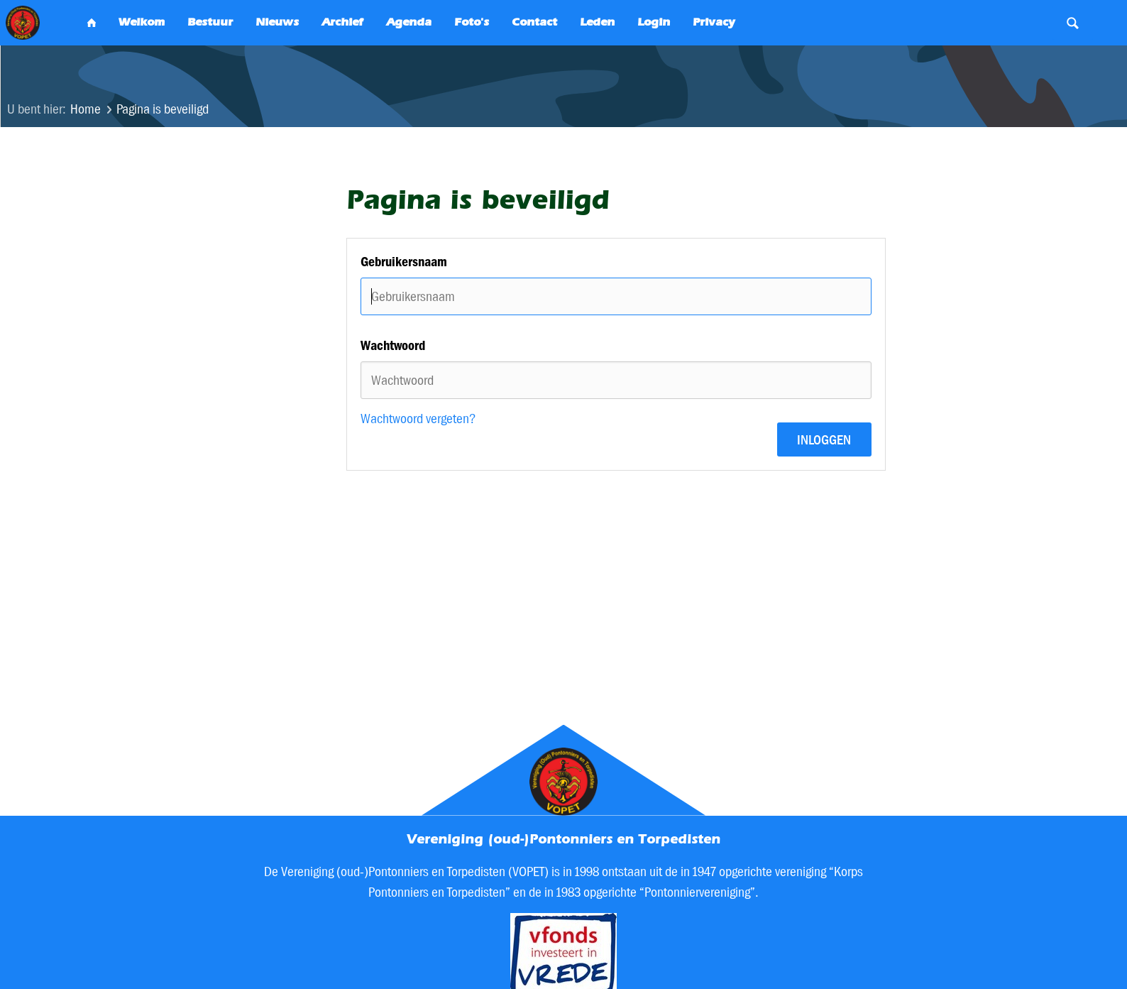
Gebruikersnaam (404, 261)
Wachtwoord (393, 345)
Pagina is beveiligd (162, 109)
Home (85, 109)
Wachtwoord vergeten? (418, 418)
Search (1072, 23)
